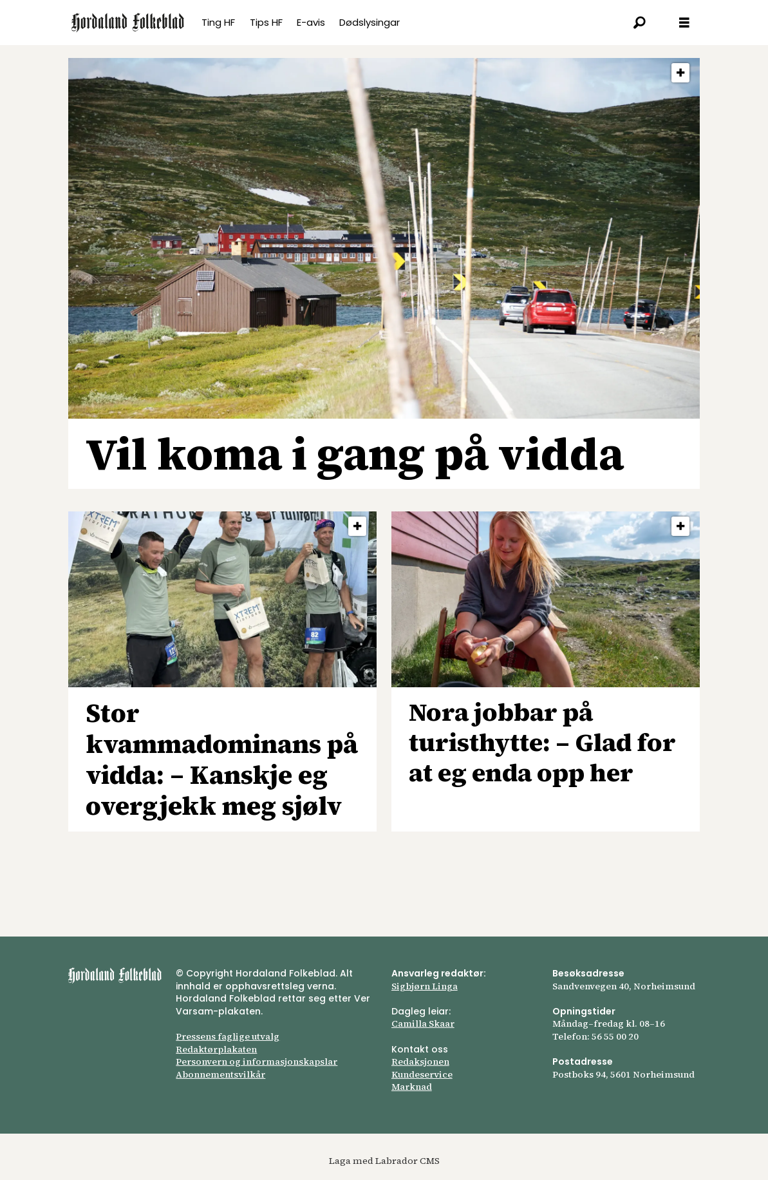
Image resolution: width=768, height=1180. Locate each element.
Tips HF (266, 22)
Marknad (411, 1086)
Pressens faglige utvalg (227, 1036)
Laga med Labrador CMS (384, 1160)
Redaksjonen (420, 1061)
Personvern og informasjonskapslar (256, 1061)
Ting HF (218, 22)
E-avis (311, 22)
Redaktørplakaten (216, 1049)
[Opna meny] (684, 23)
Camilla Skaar (422, 1023)
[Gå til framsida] (127, 22)
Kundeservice (422, 1074)
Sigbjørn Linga (424, 986)
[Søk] (639, 22)
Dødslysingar (369, 22)
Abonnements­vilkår (220, 1074)
